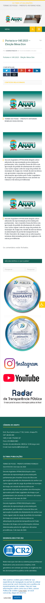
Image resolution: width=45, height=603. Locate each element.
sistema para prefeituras (32, 562)
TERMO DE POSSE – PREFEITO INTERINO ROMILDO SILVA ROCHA (23, 5)
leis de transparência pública (13, 571)
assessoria (19, 565)
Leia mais (22, 590)
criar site (18, 562)
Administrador (11, 51)
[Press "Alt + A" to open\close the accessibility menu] (42, 305)
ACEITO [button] (17, 597)
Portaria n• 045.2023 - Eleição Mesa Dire (18, 57)
